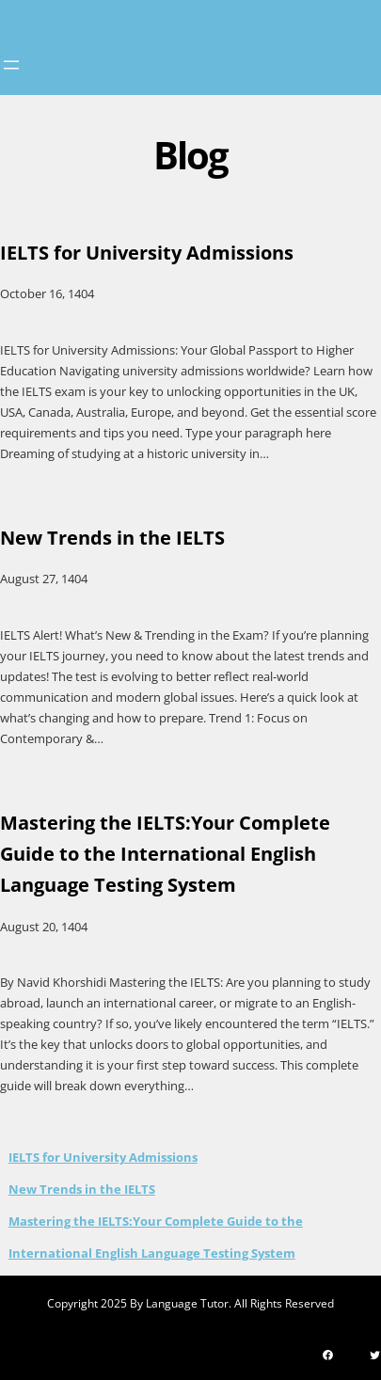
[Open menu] (11, 65)
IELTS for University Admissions (103, 1157)
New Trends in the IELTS (81, 1189)
